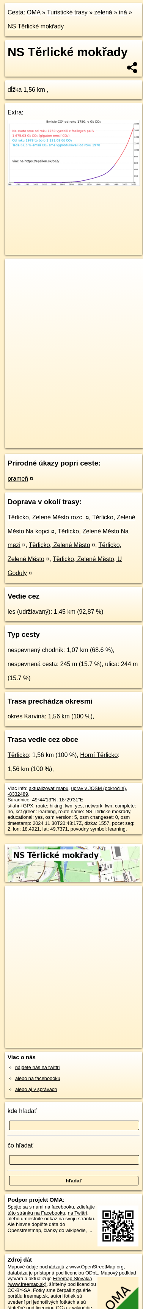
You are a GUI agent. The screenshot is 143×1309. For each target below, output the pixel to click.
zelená (103, 12)
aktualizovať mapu (48, 788)
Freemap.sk (100, 436)
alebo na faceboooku (37, 1078)
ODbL (91, 1273)
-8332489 (18, 794)
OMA (34, 12)
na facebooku (59, 1207)
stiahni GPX (20, 806)
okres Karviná (26, 716)
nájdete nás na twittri (37, 1067)
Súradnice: (19, 800)
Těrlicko (18, 755)
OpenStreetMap (60, 436)
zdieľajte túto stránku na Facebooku (51, 1209)
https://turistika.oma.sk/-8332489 (39, 442)
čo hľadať (20, 1145)
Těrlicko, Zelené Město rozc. (46, 517)
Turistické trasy (67, 12)
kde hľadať (22, 1111)
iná (123, 12)
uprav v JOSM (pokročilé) (98, 788)
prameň (18, 478)
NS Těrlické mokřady (36, 26)
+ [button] (18, 271)
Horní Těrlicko (99, 755)
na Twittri (77, 1213)
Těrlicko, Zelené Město (59, 545)
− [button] (18, 283)
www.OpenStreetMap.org (96, 1267)
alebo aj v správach (36, 1089)
